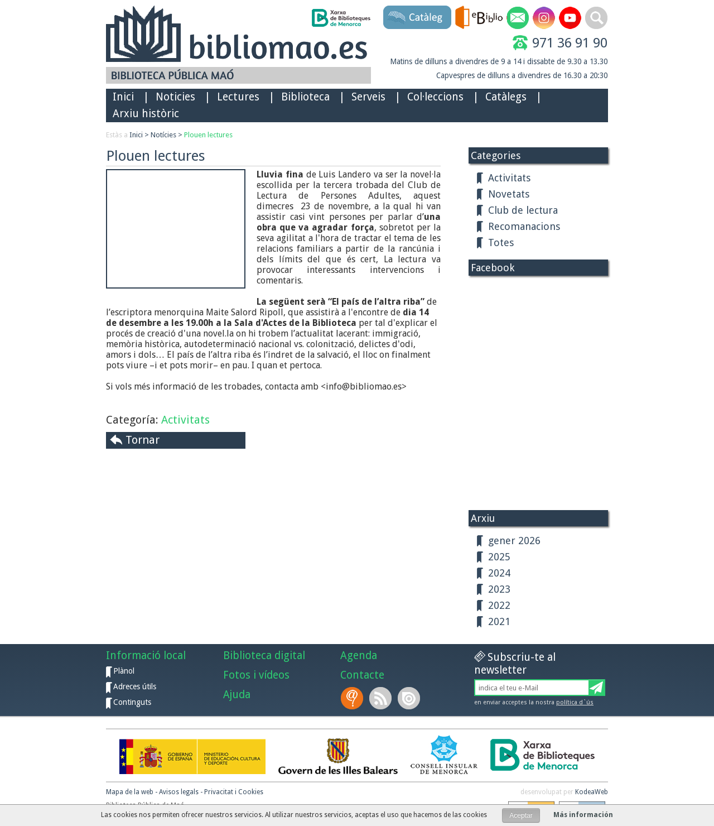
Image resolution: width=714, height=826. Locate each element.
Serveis (368, 96)
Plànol (123, 670)
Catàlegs (506, 96)
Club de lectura (523, 210)
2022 (499, 605)
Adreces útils (134, 686)
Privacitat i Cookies (233, 792)
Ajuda (236, 694)
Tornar (143, 439)
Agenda (358, 655)
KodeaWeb (591, 792)
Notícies (163, 135)
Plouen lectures (208, 135)
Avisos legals (179, 792)
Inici (123, 96)
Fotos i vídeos (256, 675)
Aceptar (520, 815)
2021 (499, 621)
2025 (499, 557)
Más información (583, 815)
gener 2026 (514, 540)
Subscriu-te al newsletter (515, 663)
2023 (499, 589)
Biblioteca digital (264, 655)
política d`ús (575, 702)
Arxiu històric (146, 113)
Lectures (238, 96)
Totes (501, 242)
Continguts (132, 702)
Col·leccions (435, 96)
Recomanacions (524, 226)
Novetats (508, 194)
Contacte (362, 675)
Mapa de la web (129, 792)
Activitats (185, 419)
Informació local (146, 655)
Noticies (175, 96)
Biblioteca (305, 96)
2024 (499, 573)
